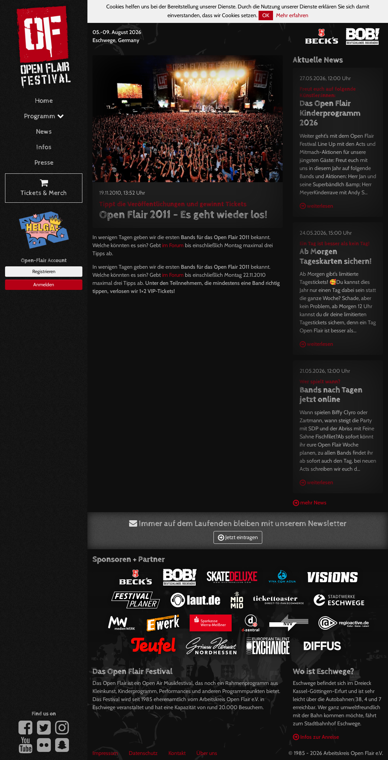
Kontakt (177, 753)
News (44, 132)
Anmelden (43, 285)
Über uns (206, 753)
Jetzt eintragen (238, 537)
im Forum (173, 245)
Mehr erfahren (292, 15)
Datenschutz (143, 753)
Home (44, 101)
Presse (43, 163)
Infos (43, 147)
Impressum (105, 753)
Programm (44, 116)
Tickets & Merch (44, 188)
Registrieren (43, 271)
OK (265, 15)
